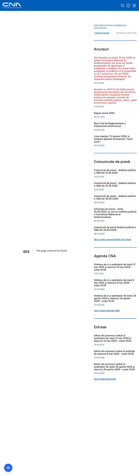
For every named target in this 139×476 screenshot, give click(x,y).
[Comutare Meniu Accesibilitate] (8, 467)
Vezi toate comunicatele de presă (112, 255)
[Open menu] (134, 5)
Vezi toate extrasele (105, 395)
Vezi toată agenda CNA (107, 326)
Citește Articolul (102, 49)
